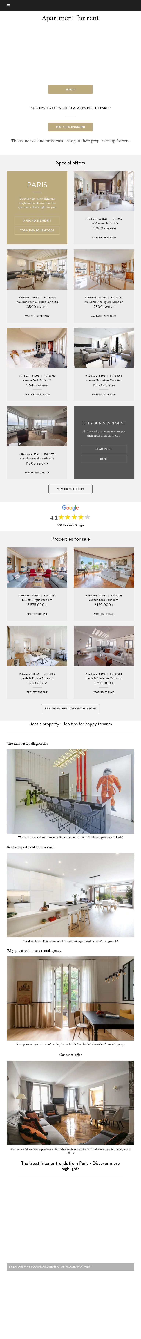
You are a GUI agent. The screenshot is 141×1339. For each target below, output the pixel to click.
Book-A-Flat (70, 5)
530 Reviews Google (70, 525)
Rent (103, 459)
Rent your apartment (70, 127)
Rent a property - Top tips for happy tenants (70, 723)
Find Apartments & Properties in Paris (70, 708)
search (71, 89)
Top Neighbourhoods (37, 231)
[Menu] (10, 5)
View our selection (70, 489)
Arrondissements (37, 221)
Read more (103, 449)
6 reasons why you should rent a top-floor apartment (50, 1268)
